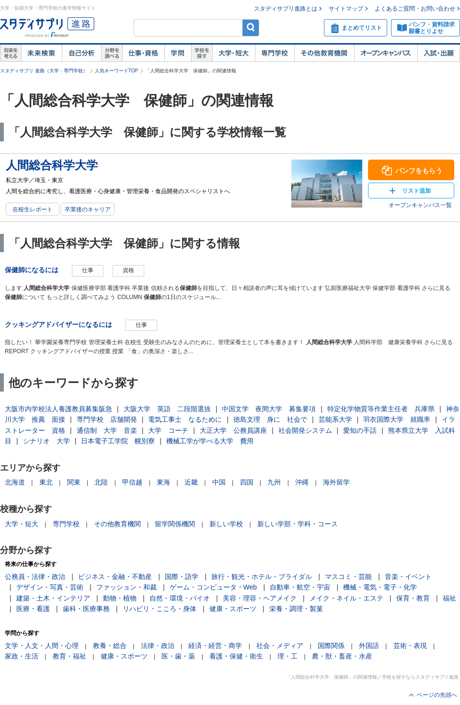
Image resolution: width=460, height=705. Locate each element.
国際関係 (331, 645)
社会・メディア (279, 645)
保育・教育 (413, 598)
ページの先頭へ (437, 695)
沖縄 (302, 482)
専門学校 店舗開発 (107, 419)
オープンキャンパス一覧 (420, 205)
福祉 (449, 598)
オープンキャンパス (385, 53)
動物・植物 (120, 598)
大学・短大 (233, 53)
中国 (219, 482)
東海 (163, 482)
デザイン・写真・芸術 (49, 587)
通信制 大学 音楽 (107, 430)
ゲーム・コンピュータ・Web (213, 587)
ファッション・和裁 (126, 587)
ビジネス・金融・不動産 (115, 576)
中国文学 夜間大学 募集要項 (269, 409)
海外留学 (336, 482)
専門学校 (274, 53)
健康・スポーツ (232, 609)
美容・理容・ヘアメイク (260, 598)
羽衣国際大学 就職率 (396, 419)
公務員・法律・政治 (35, 576)
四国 (246, 482)
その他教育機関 (324, 53)
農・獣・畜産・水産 (342, 656)
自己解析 (81, 53)
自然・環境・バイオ (180, 598)
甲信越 (132, 482)
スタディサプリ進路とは (285, 8)
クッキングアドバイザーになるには (58, 324)
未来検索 (41, 53)
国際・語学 (181, 576)
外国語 (369, 645)
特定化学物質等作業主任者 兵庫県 (381, 409)
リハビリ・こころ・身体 (159, 609)
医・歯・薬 (178, 656)
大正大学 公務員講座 (233, 430)
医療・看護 (33, 609)
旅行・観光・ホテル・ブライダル (261, 576)
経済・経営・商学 (215, 645)
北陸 (101, 482)
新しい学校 (226, 524)
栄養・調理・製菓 (296, 609)
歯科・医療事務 (86, 609)
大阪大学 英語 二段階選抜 (167, 409)
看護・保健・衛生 (236, 656)
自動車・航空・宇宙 (300, 587)
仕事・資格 (143, 53)
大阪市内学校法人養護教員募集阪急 (58, 409)
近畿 (191, 482)
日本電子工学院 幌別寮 (118, 441)
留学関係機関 (175, 524)
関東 (73, 482)
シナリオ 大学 (46, 441)
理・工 (287, 656)
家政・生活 (21, 656)
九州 (274, 482)
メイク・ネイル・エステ (346, 598)
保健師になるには (31, 270)
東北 (46, 482)
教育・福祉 (69, 656)
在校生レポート (32, 209)
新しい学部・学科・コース (297, 524)
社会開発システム (305, 430)
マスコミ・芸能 (348, 576)
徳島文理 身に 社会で (270, 419)
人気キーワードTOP (116, 70)
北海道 (15, 482)
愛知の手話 (360, 430)
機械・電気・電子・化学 (380, 587)
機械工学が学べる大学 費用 (209, 441)
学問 (177, 53)
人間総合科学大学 (52, 165)
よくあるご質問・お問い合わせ (415, 8)
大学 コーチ (168, 430)
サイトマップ (346, 8)
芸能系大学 (335, 419)
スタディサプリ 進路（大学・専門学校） (44, 70)
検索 (250, 27)
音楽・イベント (408, 576)
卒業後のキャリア (88, 209)
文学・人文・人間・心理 (42, 645)
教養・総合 (109, 645)
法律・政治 (157, 645)
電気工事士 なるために (185, 419)
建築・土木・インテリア (53, 598)
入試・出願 (438, 53)
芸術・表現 (410, 645)
